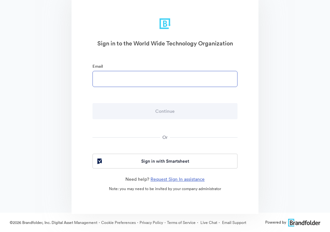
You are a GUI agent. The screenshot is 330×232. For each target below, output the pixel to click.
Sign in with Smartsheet (142, 161)
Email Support (233, 222)
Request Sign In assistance (177, 179)
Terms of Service (181, 222)
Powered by (292, 222)
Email (97, 66)
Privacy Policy (151, 222)
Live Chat (208, 222)
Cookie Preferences (118, 222)
